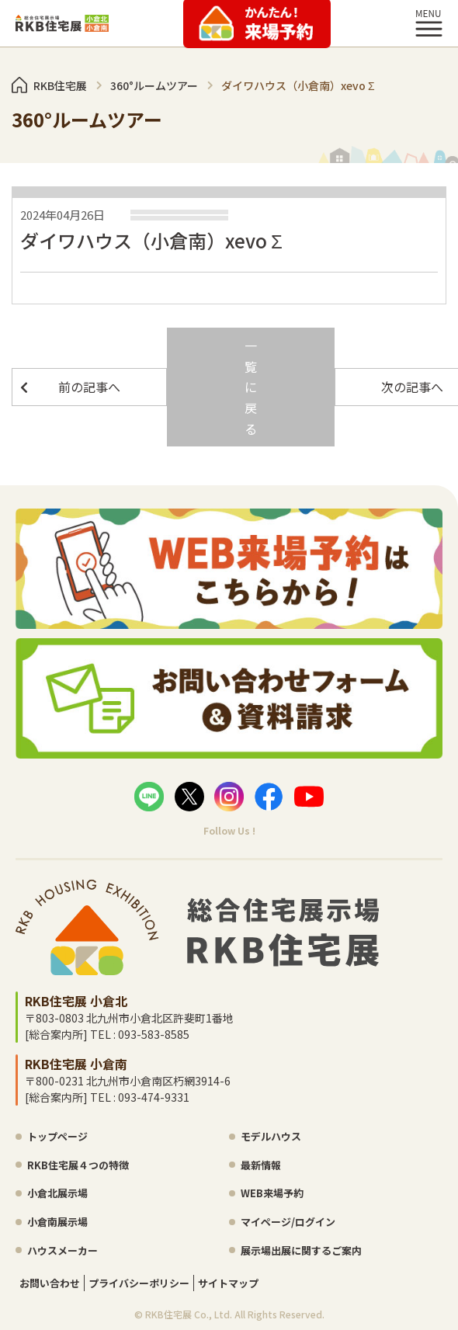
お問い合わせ (49, 1283)
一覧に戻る (251, 387)
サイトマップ (228, 1283)
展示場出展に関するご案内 (301, 1250)
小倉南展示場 (57, 1221)
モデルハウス (271, 1136)
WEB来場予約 (272, 1193)
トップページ (57, 1136)
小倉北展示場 (57, 1193)
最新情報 (261, 1165)
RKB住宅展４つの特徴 (78, 1165)
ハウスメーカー (62, 1250)
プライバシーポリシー (138, 1283)
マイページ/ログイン (288, 1221)
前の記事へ (89, 386)
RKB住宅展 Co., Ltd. (188, 1314)
